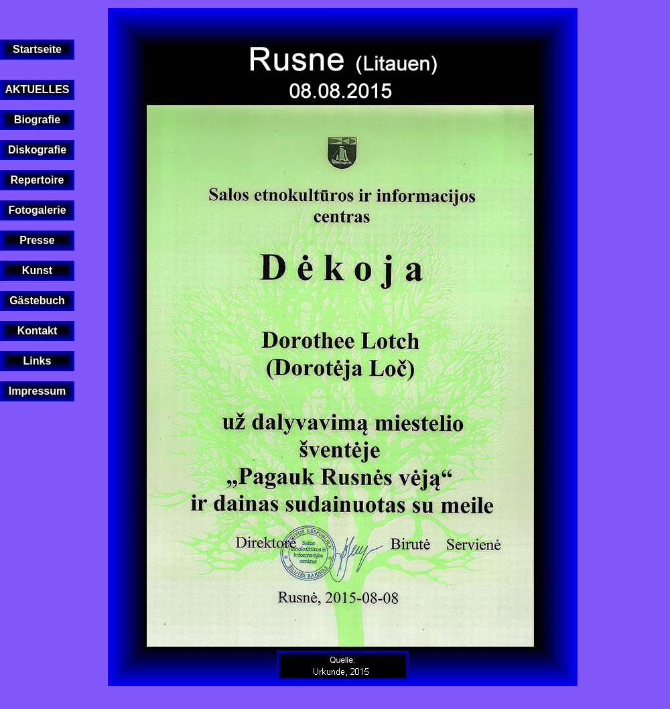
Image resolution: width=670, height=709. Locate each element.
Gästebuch (37, 300)
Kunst (37, 270)
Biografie (37, 119)
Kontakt (37, 330)
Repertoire (37, 180)
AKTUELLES (37, 89)
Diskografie (37, 149)
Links (37, 361)
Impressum (37, 391)
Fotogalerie (37, 210)
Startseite (37, 49)
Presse (37, 240)
